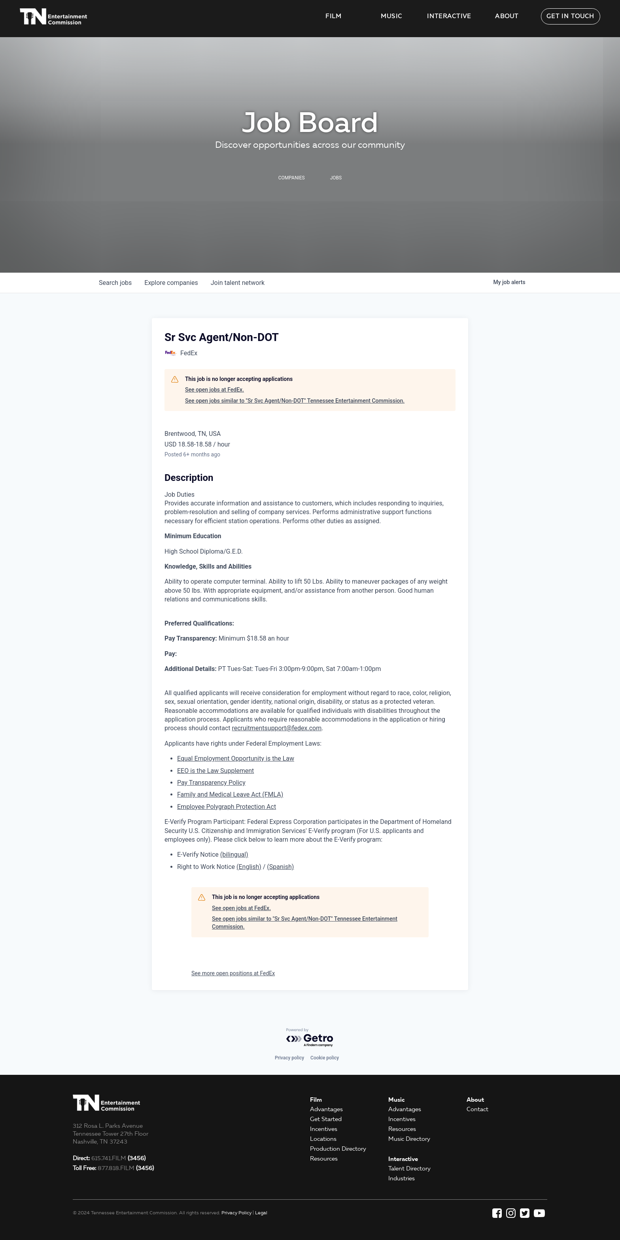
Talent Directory (409, 1168)
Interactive (449, 16)
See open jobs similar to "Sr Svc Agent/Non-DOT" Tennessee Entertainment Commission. (295, 401)
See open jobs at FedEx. (214, 389)
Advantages (326, 1109)
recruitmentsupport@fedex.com (276, 728)
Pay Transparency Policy (211, 782)
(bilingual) (234, 854)
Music (392, 16)
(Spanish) (280, 867)
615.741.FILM (109, 1158)
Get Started (326, 1119)
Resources (324, 1158)
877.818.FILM (113, 1168)
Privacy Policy (236, 1213)
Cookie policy (324, 1058)
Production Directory (338, 1148)
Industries (401, 1178)
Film (333, 16)
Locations (323, 1138)
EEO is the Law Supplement (215, 771)
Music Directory (409, 1138)
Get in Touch (570, 16)
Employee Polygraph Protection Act (226, 806)
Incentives (323, 1129)
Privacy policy (289, 1058)
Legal (261, 1213)
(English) (248, 867)
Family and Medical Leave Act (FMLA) (230, 794)
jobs (115, 282)
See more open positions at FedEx (233, 973)
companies (171, 282)
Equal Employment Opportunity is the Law (235, 758)
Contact (477, 1109)
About (507, 16)
